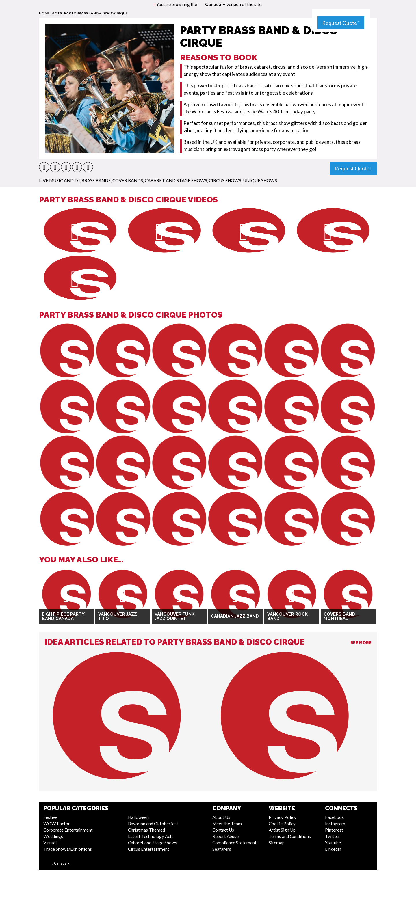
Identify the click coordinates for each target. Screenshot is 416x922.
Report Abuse (225, 836)
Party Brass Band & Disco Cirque (96, 13)
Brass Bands (96, 180)
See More (361, 642)
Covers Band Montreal (339, 616)
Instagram (335, 823)
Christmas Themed (146, 829)
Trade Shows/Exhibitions (67, 849)
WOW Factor (56, 823)
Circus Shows (225, 180)
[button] (44, 167)
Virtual (50, 842)
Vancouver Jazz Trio (117, 616)
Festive (50, 817)
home (44, 13)
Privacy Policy (282, 817)
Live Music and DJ (59, 180)
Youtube (333, 842)
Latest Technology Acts (151, 836)
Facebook (334, 817)
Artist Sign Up (282, 829)
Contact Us (223, 829)
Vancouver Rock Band (287, 616)
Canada (215, 4)
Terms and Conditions (290, 836)
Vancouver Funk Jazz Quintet (174, 616)
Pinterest (334, 829)
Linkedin (333, 849)
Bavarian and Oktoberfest (153, 823)
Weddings (53, 836)
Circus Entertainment (148, 849)
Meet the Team (227, 823)
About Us (221, 817)
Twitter (332, 836)
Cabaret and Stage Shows (176, 180)
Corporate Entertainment (68, 829)
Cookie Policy (282, 823)
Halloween (138, 817)
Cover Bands (127, 180)
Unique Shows (260, 180)
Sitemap (277, 842)
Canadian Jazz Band (235, 616)
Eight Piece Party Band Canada (63, 616)
